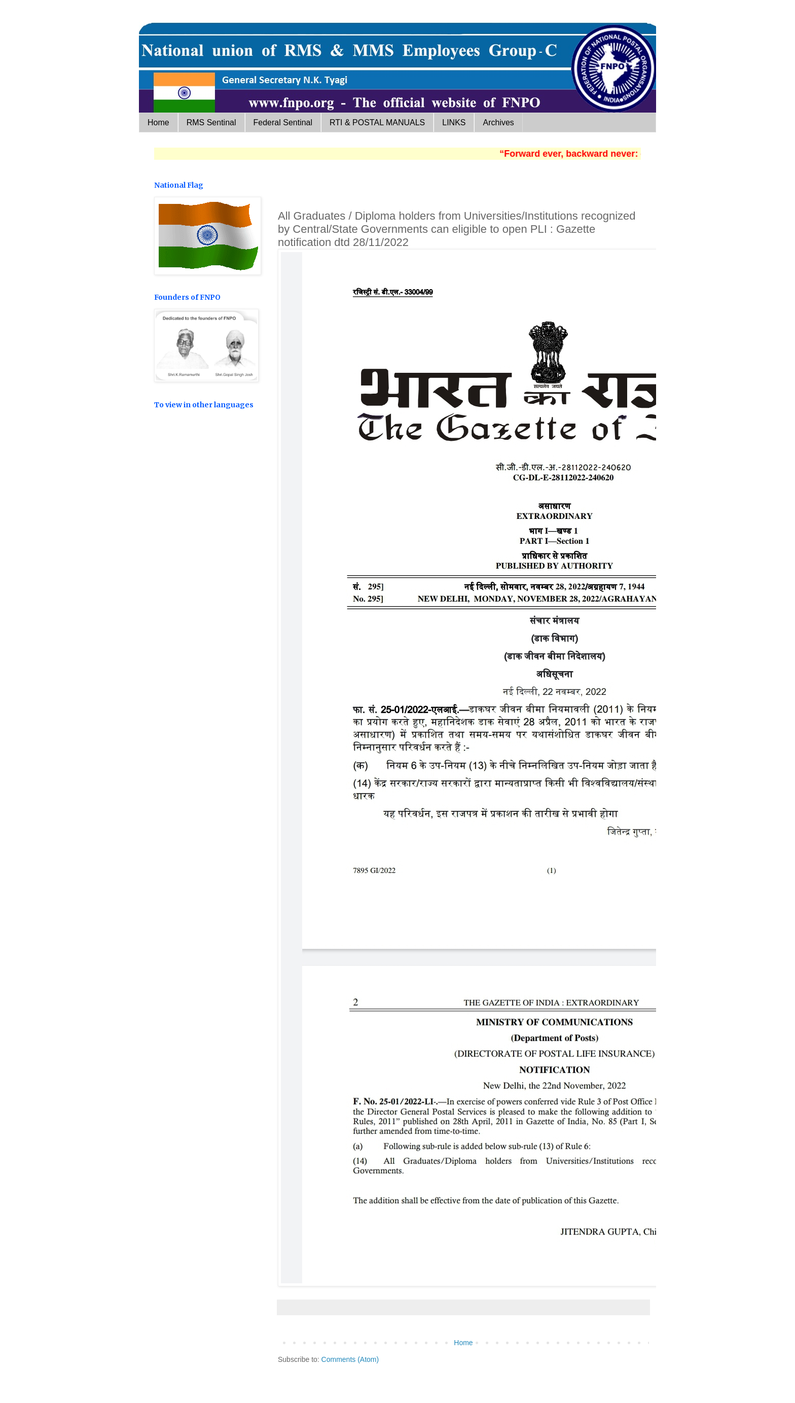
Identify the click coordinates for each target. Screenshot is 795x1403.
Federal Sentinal (283, 122)
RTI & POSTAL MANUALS (377, 122)
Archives (498, 122)
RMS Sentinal (211, 122)
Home (158, 122)
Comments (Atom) (350, 1359)
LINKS (453, 122)
